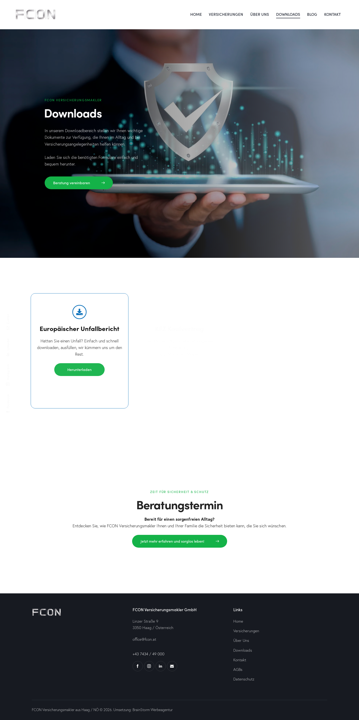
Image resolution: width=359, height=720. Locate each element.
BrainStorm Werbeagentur (153, 709)
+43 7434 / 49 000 (148, 653)
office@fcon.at (144, 639)
